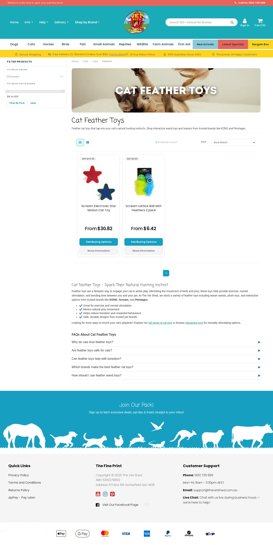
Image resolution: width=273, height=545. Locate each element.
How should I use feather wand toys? (96, 375)
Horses (48, 44)
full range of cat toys (160, 322)
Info (29, 22)
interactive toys (194, 322)
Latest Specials (233, 44)
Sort (203, 142)
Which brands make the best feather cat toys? (102, 367)
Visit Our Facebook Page (117, 505)
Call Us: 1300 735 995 (250, 3)
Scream (36, 76)
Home (14, 22)
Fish (83, 44)
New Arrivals (205, 44)
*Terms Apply (117, 54)
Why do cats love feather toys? (92, 342)
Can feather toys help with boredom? (96, 358)
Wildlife (142, 44)
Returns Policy (18, 490)
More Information (99, 250)
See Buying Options (98, 241)
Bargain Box (260, 44)
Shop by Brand (87, 22)
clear (33, 103)
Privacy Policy (18, 475)
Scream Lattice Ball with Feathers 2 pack (144, 208)
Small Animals (104, 44)
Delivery (61, 22)
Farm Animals (163, 44)
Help (43, 22)
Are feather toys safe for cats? (92, 350)
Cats (31, 44)
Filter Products (19, 61)
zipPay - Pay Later (21, 497)
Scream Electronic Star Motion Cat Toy (98, 208)
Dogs (14, 44)
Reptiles (125, 44)
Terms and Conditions (24, 482)
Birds (65, 44)
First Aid (184, 44)
